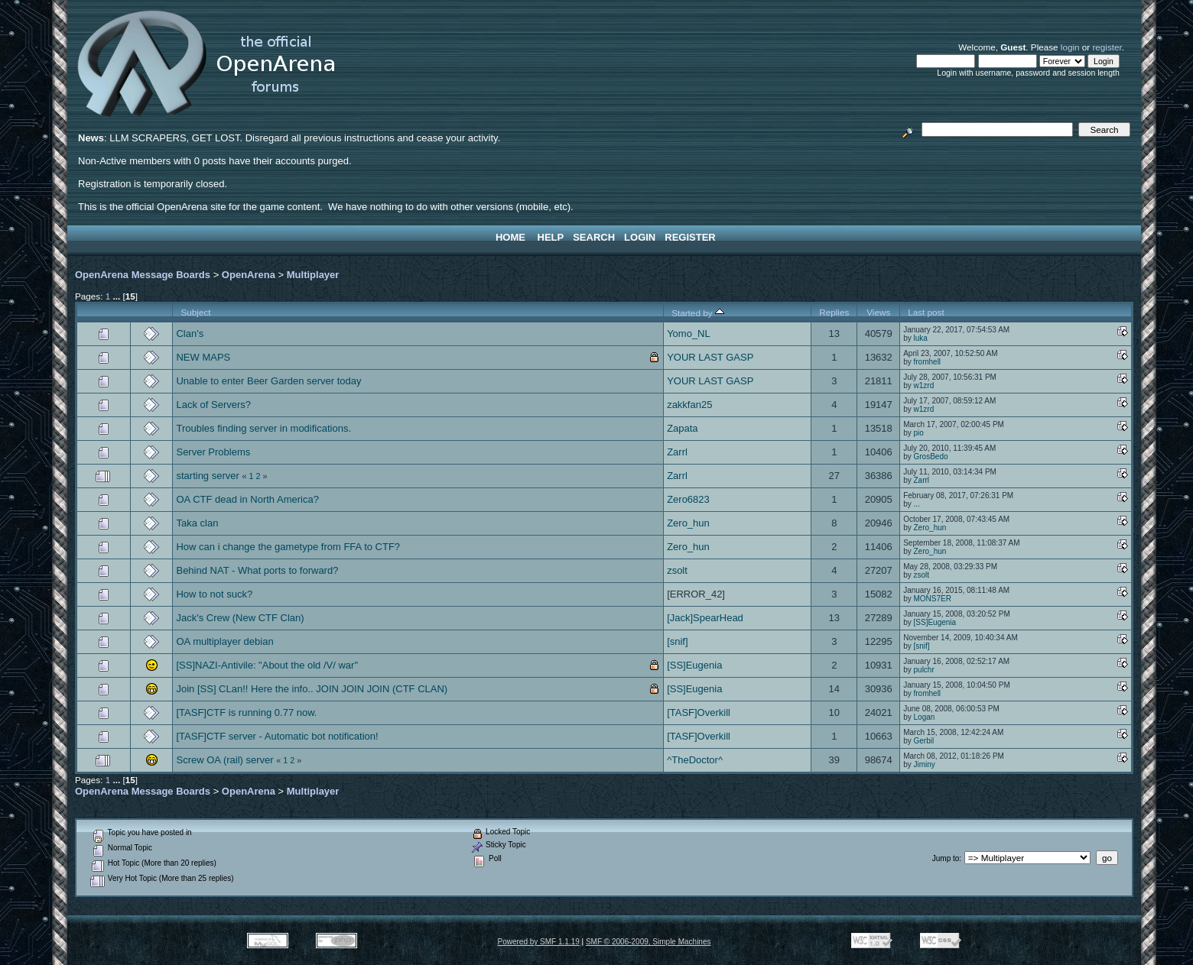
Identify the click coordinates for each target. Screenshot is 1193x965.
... (917, 504)
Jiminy (924, 764)
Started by (697, 313)
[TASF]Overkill (698, 712)
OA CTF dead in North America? (247, 499)
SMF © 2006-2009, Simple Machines (648, 941)
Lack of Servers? (213, 404)
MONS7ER (932, 598)
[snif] (677, 641)
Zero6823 (688, 499)
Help (551, 237)
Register (690, 237)
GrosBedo (931, 456)
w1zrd (924, 385)
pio (919, 433)
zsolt (677, 570)
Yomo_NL (688, 333)
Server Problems (213, 452)
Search (594, 237)
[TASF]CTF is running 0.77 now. (246, 712)
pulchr (924, 669)
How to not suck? (214, 594)
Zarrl (677, 452)
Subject (195, 312)
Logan (924, 717)
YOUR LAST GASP (710, 357)
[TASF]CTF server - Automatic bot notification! (277, 736)
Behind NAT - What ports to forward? (257, 570)
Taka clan (197, 523)
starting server (207, 475)
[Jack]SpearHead (705, 617)
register (1106, 47)
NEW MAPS (203, 357)
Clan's (189, 333)
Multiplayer (313, 274)
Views (878, 312)
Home (510, 237)
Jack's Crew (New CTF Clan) (240, 617)
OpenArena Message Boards (142, 274)
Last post (926, 312)
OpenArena (248, 274)
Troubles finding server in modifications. (263, 428)
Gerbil (924, 741)
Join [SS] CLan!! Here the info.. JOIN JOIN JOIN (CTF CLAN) (311, 689)
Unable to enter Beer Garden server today (268, 381)
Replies (834, 312)
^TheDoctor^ (695, 760)
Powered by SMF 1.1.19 (539, 941)
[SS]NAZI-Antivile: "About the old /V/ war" (267, 665)
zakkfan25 (689, 404)
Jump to (946, 858)
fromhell (927, 362)
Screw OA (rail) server (224, 760)
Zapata (682, 428)
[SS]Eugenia (935, 622)
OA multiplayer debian (224, 641)
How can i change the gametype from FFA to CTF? (288, 546)
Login (639, 237)
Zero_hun (688, 523)
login (1070, 47)
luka (921, 338)
